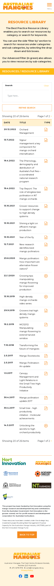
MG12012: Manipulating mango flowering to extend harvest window (30, 331)
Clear (46, 86)
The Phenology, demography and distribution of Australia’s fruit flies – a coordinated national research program (29, 171)
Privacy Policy (27, 570)
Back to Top (27, 534)
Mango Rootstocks (29, 356)
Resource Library (35, 71)
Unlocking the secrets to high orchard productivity (30, 429)
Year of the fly (26, 237)
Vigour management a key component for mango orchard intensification (29, 147)
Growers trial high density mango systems (28, 314)
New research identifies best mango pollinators (29, 248)
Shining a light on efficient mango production (28, 227)
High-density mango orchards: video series (28, 300)
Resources (10, 71)
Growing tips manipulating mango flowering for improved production (28, 283)
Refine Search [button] (27, 107)
